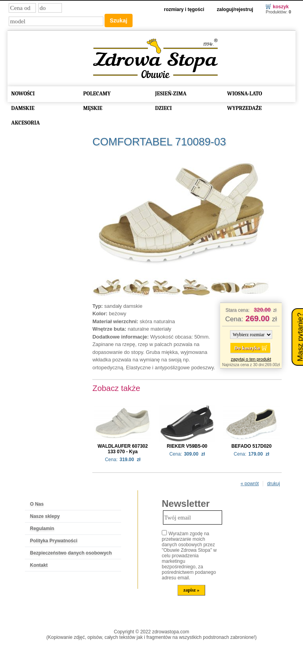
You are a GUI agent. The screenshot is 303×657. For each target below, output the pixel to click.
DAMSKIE (22, 107)
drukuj (273, 483)
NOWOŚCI (23, 92)
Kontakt (39, 564)
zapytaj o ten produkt (251, 358)
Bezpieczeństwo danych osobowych (71, 552)
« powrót (250, 483)
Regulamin (42, 527)
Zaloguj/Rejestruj (235, 8)
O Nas (37, 503)
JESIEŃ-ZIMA (171, 92)
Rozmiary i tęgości (184, 8)
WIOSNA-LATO (244, 92)
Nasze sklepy (45, 515)
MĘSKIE (93, 107)
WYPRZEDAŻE (244, 107)
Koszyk (281, 6)
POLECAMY (97, 92)
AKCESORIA (25, 122)
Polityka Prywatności (53, 540)
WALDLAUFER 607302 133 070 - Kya (122, 448)
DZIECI (163, 107)
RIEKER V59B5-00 (187, 445)
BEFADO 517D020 (251, 445)
